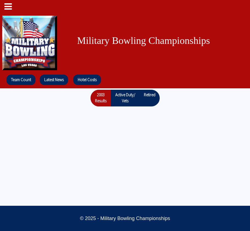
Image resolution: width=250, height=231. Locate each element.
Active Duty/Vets (125, 98)
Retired (149, 94)
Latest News (54, 79)
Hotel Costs (87, 79)
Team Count (21, 79)
